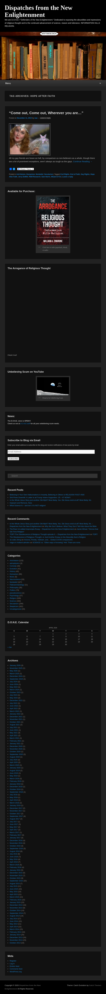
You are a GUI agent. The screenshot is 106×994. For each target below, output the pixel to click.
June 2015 (14, 889)
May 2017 (14, 827)
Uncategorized (15, 609)
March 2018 (14, 803)
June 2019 (14, 773)
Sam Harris (45, 177)
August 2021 (15, 725)
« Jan (10, 647)
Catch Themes (95, 985)
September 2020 (16, 754)
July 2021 (13, 727)
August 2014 (15, 916)
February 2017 (15, 835)
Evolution (13, 569)
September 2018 (16, 792)
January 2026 (15, 665)
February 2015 (15, 900)
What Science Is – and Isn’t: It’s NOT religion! (28, 505)
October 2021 (15, 722)
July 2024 (13, 682)
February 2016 (15, 867)
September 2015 (16, 881)
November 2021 (16, 719)
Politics (12, 590)
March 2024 (14, 690)
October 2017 (15, 814)
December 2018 (16, 787)
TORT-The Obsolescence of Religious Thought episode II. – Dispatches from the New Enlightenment (50, 534)
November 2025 (16, 668)
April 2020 (14, 762)
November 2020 (16, 749)
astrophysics (15, 563)
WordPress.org (16, 972)
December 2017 (16, 808)
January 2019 (15, 784)
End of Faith (75, 174)
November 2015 (16, 875)
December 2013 (16, 937)
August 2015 (15, 883)
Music (12, 577)
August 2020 (15, 757)
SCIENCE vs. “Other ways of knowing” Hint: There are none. (57, 542)
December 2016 (16, 840)
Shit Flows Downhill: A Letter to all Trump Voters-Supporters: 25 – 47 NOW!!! (40, 497)
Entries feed (14, 966)
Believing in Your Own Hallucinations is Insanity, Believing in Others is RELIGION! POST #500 (47, 495)
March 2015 (14, 897)
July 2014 (13, 919)
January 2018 (15, 805)
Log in (12, 964)
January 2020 (15, 768)
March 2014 (14, 929)
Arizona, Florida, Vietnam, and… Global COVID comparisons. (48, 540)
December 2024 (16, 676)
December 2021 (16, 717)
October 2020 (15, 751)
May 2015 (14, 892)
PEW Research (35, 177)
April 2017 (14, 830)
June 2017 (14, 824)
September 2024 (16, 679)
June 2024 (14, 684)
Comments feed (16, 969)
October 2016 (15, 846)
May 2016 (14, 859)
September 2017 (16, 816)
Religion (13, 598)
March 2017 (14, 832)
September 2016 (16, 848)
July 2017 (13, 822)
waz (36, 118)
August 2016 (15, 851)
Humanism (30, 174)
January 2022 (15, 714)
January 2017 (15, 838)
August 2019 (15, 770)
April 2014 (14, 927)
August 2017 (15, 819)
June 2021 (14, 730)
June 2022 (14, 706)
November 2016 (16, 843)
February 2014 (15, 932)
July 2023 (13, 695)
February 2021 (15, 741)
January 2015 (15, 902)
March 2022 (14, 711)
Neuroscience (15, 579)
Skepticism (14, 606)
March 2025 (14, 674)
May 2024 (14, 687)
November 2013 (16, 940)
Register (13, 961)
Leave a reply (45, 118)
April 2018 (14, 800)
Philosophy (14, 587)
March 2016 (14, 865)
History (12, 571)
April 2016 (14, 862)
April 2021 (14, 735)
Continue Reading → (82, 161)
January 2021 (15, 743)
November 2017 (16, 811)
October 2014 (15, 910)
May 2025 (14, 671)
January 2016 (15, 870)
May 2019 (14, 776)
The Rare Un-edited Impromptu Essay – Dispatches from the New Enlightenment (42, 529)
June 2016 (14, 857)
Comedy (13, 566)
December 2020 (16, 746)
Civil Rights (64, 174)
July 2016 (13, 854)
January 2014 (15, 935)
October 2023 (15, 692)
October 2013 (15, 943)
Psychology (14, 596)
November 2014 (16, 908)
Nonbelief (39, 174)
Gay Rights (85, 174)
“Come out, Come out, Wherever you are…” (46, 113)
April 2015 (14, 894)
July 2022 (13, 703)
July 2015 (13, 886)
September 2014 (16, 913)
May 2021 (14, 733)
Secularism (48, 174)
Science (13, 601)
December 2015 (16, 873)
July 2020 (13, 760)
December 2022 (16, 700)
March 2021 (14, 738)
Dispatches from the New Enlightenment (38, 11)
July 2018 (13, 795)
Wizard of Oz (56, 177)
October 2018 (15, 789)
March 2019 (14, 778)
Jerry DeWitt (23, 177)
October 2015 (15, 878)
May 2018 (14, 797)
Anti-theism (20, 174)
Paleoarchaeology (17, 585)
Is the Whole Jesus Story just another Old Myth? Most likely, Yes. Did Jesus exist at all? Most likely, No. (51, 500)
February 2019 (15, 781)
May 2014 (14, 924)
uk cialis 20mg (15, 540)
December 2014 (16, 905)
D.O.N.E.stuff (25, 424)
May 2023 (14, 698)
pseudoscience (16, 593)
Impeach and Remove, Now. (21, 503)
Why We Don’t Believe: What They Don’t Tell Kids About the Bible (71, 526)
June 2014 (14, 921)
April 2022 (14, 708)
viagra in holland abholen (20, 542)
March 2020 (14, 765)
